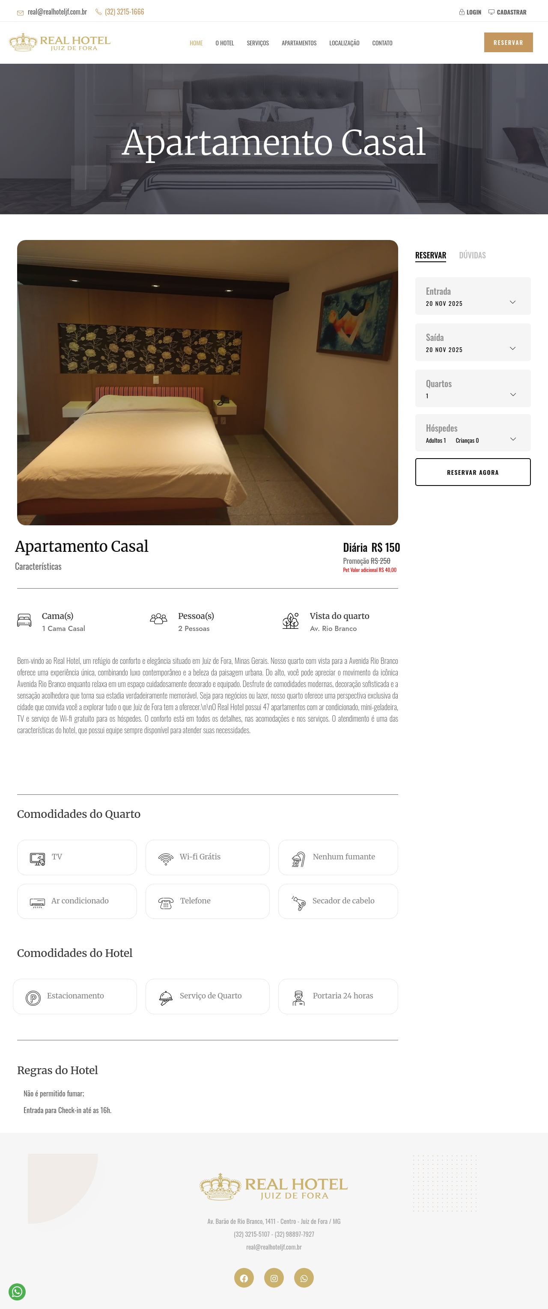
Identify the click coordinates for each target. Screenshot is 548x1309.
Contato (382, 42)
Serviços (258, 42)
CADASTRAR (507, 11)
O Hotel (225, 42)
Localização (344, 42)
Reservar (509, 42)
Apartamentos (299, 42)
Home (196, 42)
